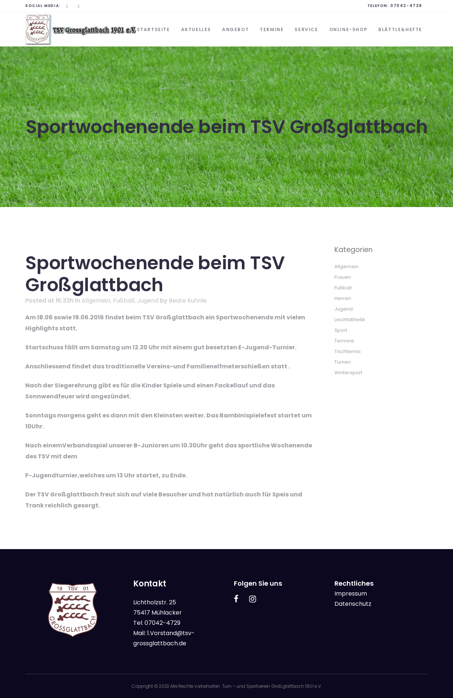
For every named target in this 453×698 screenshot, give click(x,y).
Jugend (147, 300)
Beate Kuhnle (188, 300)
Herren (342, 298)
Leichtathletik (349, 319)
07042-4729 (406, 5)
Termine (344, 340)
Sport (340, 330)
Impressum (350, 593)
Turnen (342, 362)
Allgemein (96, 300)
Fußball (123, 300)
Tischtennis (347, 351)
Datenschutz (352, 604)
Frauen (342, 277)
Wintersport (348, 372)
